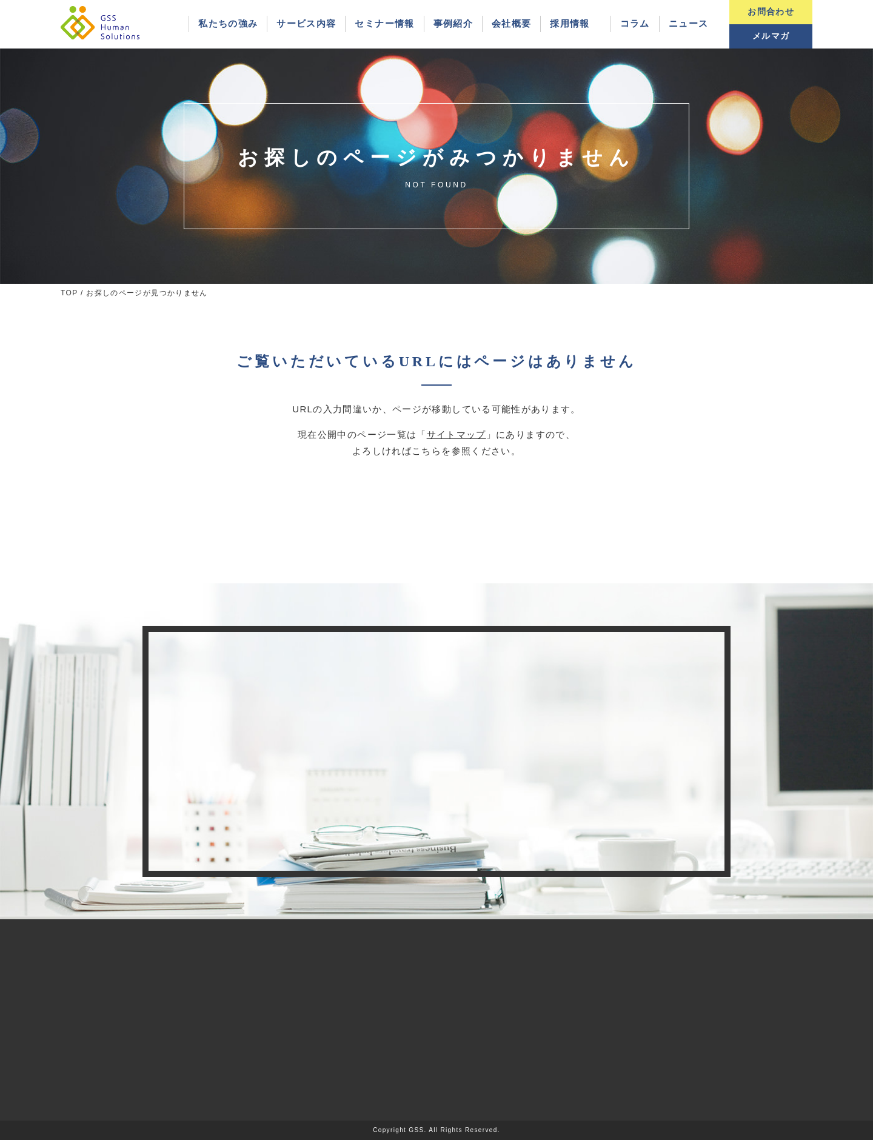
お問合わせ (771, 11)
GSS (416, 1130)
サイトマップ (456, 434)
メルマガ (770, 36)
